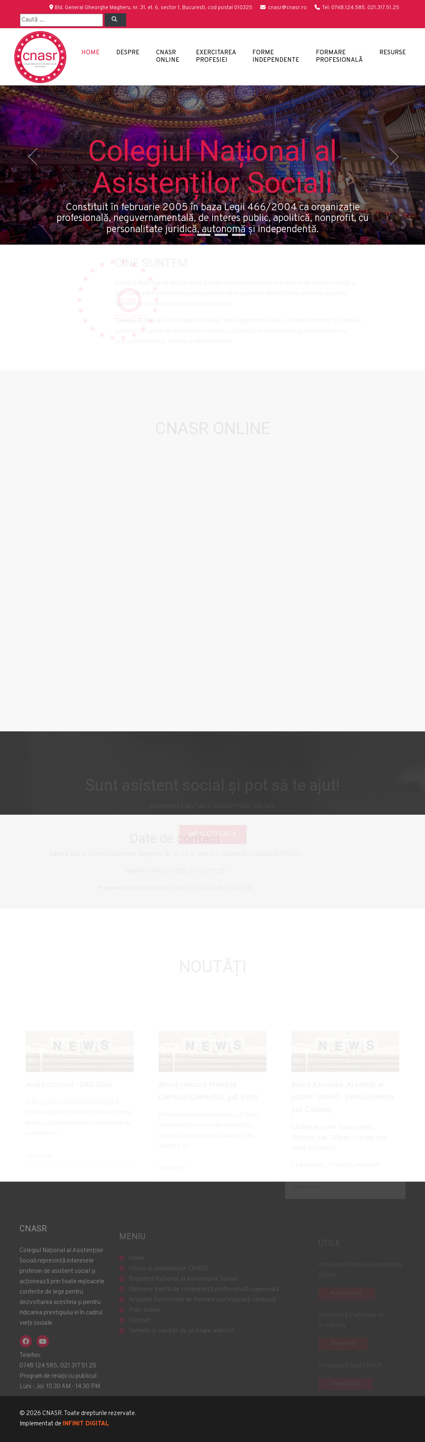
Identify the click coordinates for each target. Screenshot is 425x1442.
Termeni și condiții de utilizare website (181, 1341)
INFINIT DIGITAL (86, 1424)
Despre (127, 53)
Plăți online (144, 1320)
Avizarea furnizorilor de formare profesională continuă (202, 1309)
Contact (139, 1330)
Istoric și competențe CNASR (168, 1278)
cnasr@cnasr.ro (287, 8)
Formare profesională (339, 56)
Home (90, 53)
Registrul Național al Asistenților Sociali (183, 1289)
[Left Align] (115, 20)
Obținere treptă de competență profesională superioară (204, 1299)
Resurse (392, 53)
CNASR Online (167, 56)
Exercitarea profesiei (216, 56)
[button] (32, 165)
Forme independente (275, 56)
